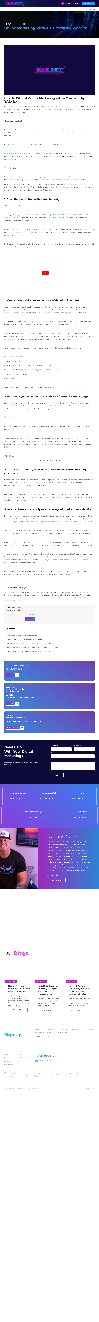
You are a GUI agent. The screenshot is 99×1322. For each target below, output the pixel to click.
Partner (7, 1286)
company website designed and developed (57, 106)
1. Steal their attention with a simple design (22, 864)
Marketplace (24, 1289)
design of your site (53, 268)
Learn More (15, 1238)
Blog (21, 1283)
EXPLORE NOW (15, 1027)
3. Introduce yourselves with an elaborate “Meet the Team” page (29, 872)
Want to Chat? (12, 956)
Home (6, 1283)
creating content (16, 401)
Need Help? (88, 3)
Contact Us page (18, 762)
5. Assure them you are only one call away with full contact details (30, 880)
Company (7, 1290)
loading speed (27, 300)
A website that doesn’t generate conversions (22, 153)
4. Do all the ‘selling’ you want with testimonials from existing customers (32, 876)
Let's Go (10, 903)
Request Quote (25, 1286)
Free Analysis (9, 1293)
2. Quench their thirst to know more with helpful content (27, 868)
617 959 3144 (73, 3)
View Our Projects (15, 1165)
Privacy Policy (90, 1317)
